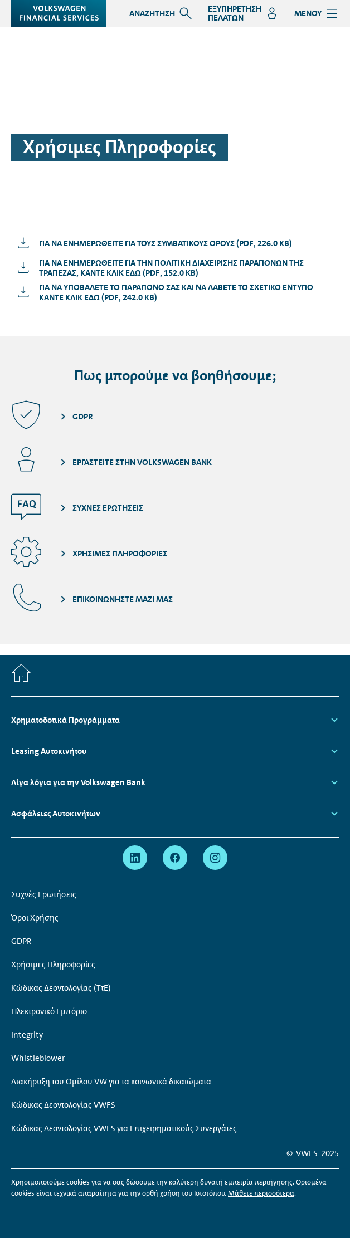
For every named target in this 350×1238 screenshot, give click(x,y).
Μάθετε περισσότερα (261, 1193)
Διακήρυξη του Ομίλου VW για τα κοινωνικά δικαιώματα (111, 1081)
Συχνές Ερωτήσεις (43, 894)
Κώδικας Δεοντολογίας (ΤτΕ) (61, 988)
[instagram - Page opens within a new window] (215, 857)
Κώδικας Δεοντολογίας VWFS (63, 1104)
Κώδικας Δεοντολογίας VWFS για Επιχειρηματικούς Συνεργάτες (124, 1128)
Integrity (27, 1034)
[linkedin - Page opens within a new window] (135, 857)
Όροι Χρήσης (35, 917)
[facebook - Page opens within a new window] (175, 857)
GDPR (21, 941)
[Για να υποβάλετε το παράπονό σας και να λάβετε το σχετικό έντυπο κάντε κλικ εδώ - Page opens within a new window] (175, 292)
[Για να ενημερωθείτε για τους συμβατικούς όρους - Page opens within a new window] (152, 243)
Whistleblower (38, 1058)
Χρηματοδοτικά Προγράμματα (65, 720)
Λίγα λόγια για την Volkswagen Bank (79, 782)
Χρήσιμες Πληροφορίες (53, 964)
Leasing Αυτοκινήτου (50, 751)
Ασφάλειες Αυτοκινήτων (55, 813)
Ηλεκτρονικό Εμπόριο (49, 1011)
